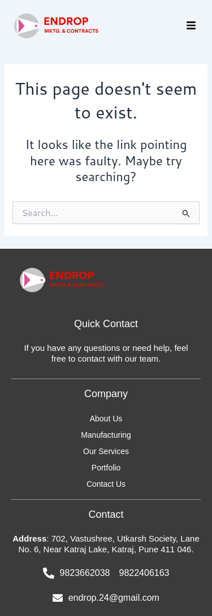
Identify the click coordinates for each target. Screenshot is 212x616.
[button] (191, 26)
